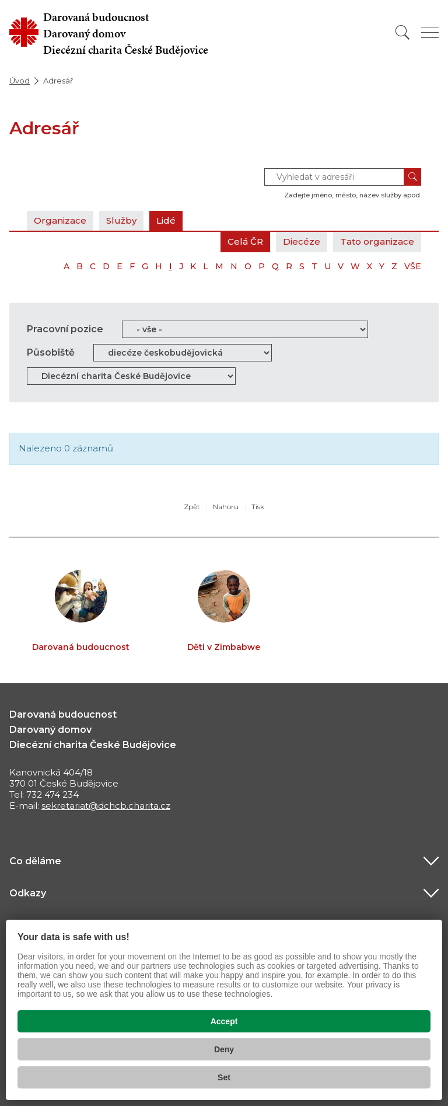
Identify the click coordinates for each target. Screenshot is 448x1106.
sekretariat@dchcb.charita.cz (105, 805)
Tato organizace (377, 241)
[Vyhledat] (402, 32)
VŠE (412, 266)
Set (224, 1077)
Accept (224, 1021)
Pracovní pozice (65, 329)
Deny (224, 1049)
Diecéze (301, 241)
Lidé (166, 220)
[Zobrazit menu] (430, 32)
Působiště (51, 352)
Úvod (19, 80)
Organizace (60, 220)
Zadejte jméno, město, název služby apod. (352, 195)
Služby (121, 220)
